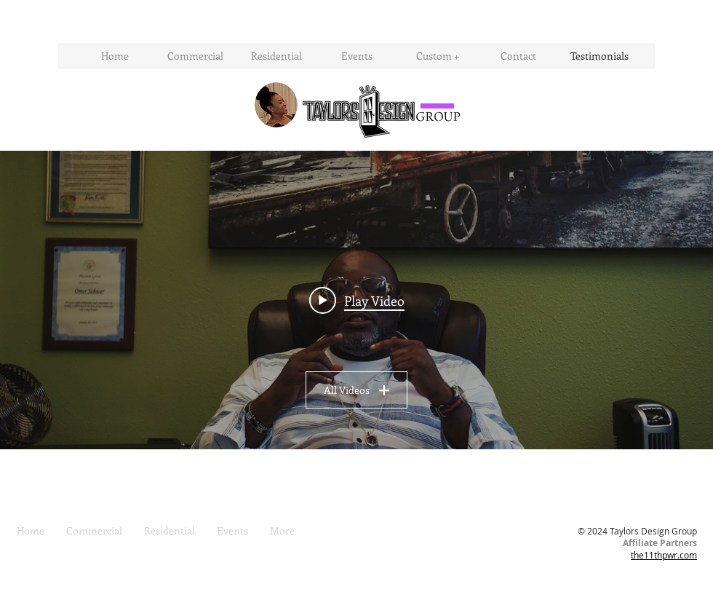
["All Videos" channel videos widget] (356, 300)
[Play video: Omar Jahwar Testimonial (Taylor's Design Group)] (357, 300)
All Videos (356, 390)
